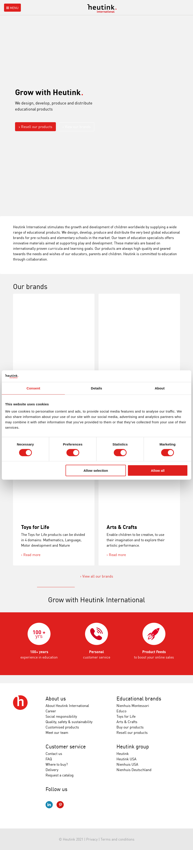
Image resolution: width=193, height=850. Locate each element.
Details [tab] (96, 388)
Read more (31, 554)
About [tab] (159, 388)
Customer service (66, 746)
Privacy (92, 839)
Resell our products (36, 126)
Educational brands (138, 698)
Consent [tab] (33, 388)
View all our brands (97, 576)
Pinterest (60, 804)
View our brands (78, 126)
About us (56, 698)
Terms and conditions (117, 839)
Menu (12, 8)
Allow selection (95, 470)
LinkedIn (49, 804)
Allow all (157, 470)
